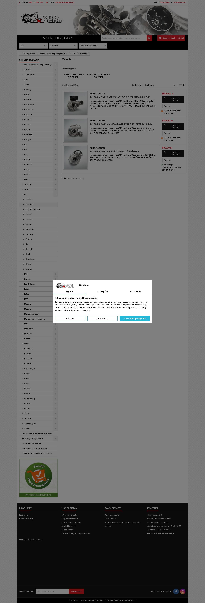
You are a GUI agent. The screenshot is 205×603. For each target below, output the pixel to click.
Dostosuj (103, 318)
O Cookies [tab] (135, 291)
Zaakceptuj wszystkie (135, 318)
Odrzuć (70, 318)
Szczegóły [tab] (102, 291)
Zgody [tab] (69, 291)
